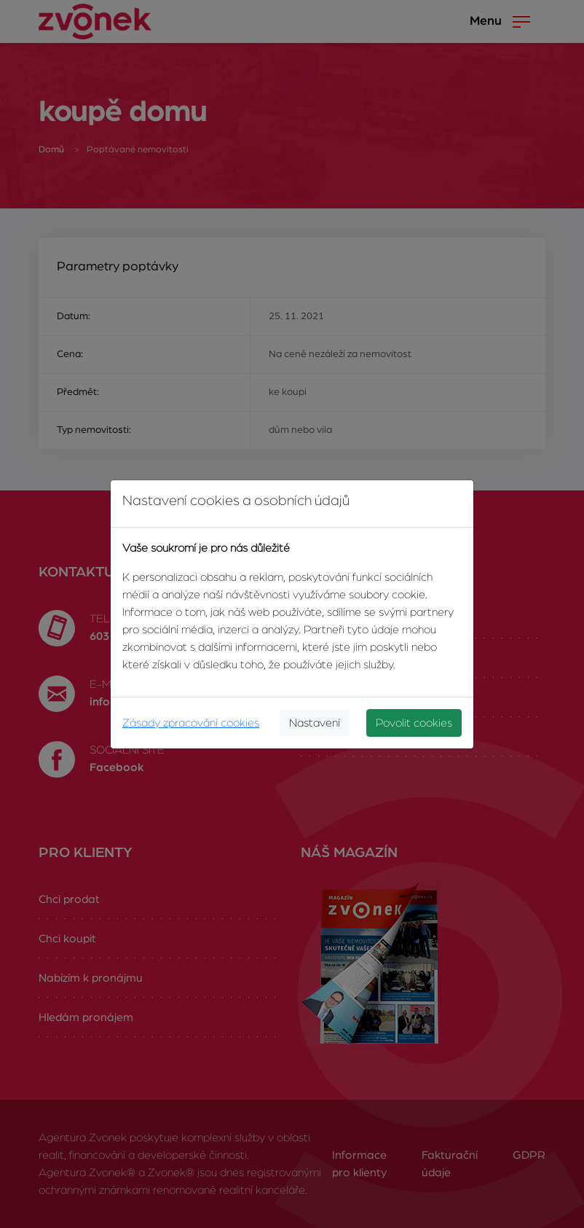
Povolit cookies (414, 723)
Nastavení (314, 723)
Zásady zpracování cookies (190, 723)
